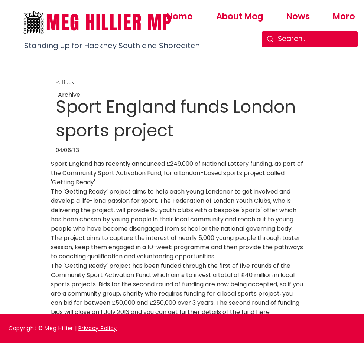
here (263, 312)
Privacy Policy (97, 328)
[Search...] (310, 39)
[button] (80, 82)
